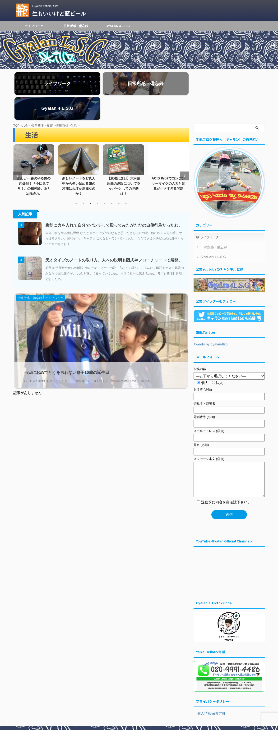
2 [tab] (83, 180)
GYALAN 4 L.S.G (118, 26)
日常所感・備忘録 (76, 26)
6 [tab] (111, 180)
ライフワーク (34, 26)
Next (184, 152)
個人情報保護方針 (210, 690)
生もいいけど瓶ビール (59, 14)
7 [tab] (118, 180)
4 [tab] (97, 180)
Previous (17, 152)
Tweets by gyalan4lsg (210, 320)
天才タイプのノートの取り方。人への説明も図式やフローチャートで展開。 (113, 236)
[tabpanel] (33, 145)
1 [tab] (76, 180)
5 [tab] (104, 180)
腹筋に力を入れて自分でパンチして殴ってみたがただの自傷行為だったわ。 (113, 202)
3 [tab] (90, 180)
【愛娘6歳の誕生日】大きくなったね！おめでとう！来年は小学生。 (33, 160)
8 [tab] (126, 180)
